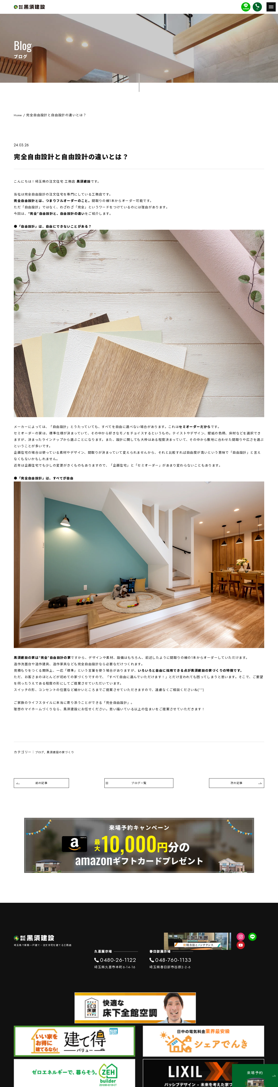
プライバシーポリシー (139, 1046)
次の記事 (245, 785)
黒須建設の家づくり (64, 752)
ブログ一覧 (139, 785)
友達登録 (246, 9)
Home (18, 115)
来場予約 (261, 1073)
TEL (257, 9)
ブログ (40, 752)
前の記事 (32, 785)
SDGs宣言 (139, 1053)
